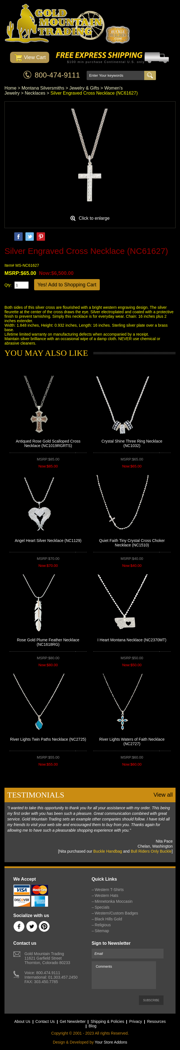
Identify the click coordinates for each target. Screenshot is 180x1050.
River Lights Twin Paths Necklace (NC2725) (48, 739)
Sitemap (102, 931)
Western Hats (107, 895)
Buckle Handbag (107, 851)
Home (10, 88)
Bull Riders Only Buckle (151, 851)
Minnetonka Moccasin (113, 901)
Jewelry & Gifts (84, 88)
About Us (22, 1021)
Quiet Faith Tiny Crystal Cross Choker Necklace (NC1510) (132, 542)
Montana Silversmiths (43, 88)
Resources (156, 1021)
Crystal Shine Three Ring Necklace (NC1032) (131, 443)
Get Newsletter (73, 1021)
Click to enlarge (94, 218)
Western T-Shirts (109, 889)
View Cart (30, 58)
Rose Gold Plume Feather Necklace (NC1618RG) (48, 642)
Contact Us (45, 1021)
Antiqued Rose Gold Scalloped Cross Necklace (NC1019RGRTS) (48, 443)
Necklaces (35, 93)
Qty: (8, 285)
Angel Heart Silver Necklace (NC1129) (48, 540)
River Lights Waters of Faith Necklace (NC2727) (132, 741)
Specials (102, 907)
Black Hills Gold (108, 919)
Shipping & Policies (107, 1021)
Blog (92, 1026)
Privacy (135, 1021)
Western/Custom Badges (116, 913)
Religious (103, 925)
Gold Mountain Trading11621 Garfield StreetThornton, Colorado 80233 (47, 958)
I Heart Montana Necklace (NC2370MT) (132, 640)
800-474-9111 (57, 75)
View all (163, 795)
